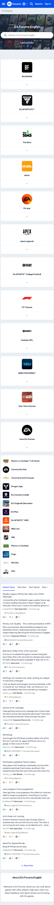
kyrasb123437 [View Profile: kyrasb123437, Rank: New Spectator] (8, 609)
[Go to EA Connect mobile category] (6, 495)
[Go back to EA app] (27, 208)
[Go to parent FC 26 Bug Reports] (12, 697)
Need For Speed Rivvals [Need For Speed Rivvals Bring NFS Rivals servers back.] (14, 843)
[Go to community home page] (14, 4)
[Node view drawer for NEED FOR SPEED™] (27, 381)
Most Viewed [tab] (34, 587)
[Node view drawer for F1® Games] (27, 315)
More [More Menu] (45, 587)
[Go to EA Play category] (6, 512)
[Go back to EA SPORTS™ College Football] (27, 274)
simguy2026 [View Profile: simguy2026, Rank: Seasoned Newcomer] (8, 720)
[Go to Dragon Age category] (6, 486)
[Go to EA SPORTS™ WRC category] (6, 520)
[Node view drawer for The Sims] (27, 150)
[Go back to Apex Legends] (27, 241)
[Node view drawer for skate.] (27, 183)
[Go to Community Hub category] (6, 469)
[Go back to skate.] (27, 175)
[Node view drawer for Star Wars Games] (27, 414)
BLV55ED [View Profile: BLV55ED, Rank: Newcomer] (6, 663)
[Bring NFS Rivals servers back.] (27, 846)
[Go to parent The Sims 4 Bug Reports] (14, 613)
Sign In (48, 4)
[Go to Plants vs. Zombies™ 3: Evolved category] (6, 461)
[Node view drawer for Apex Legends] (27, 249)
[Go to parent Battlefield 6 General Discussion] (18, 640)
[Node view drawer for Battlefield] (27, 84)
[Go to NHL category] (6, 537)
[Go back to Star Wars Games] (27, 406)
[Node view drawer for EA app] (27, 216)
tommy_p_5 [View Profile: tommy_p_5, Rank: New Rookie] (7, 693)
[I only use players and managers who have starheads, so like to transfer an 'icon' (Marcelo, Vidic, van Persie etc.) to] (27, 687)
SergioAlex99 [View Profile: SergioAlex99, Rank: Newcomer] (8, 850)
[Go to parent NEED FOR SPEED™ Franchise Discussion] (21, 751)
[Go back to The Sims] (27, 142)
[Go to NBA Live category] (6, 529)
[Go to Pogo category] (6, 554)
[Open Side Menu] (3, 4)
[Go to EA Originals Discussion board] (6, 503)
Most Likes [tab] (21, 587)
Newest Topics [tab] (9, 587)
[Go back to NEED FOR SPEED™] (27, 373)
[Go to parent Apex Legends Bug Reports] (15, 832)
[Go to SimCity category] (6, 563)
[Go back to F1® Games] (27, 307)
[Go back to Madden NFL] (27, 340)
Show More (27, 865)
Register (39, 4)
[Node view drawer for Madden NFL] (27, 348)
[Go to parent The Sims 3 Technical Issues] (16, 724)
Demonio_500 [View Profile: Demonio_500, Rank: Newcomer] (8, 747)
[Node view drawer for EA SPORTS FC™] (27, 117)
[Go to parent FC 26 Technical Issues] (14, 667)
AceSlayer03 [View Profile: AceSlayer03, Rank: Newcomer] (8, 801)
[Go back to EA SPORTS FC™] (27, 109)
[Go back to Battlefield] (27, 76)
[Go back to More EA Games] (27, 439)
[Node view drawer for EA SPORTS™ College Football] (27, 282)
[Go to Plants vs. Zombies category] (6, 546)
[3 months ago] (34, 609)
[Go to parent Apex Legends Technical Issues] (17, 805)
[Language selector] (25, 4)
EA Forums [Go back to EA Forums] (7, 11)
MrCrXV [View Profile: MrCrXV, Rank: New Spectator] (6, 828)
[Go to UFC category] (6, 571)
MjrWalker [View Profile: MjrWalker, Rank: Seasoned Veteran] (7, 636)
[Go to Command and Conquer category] (6, 478)
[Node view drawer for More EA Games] (27, 447)
